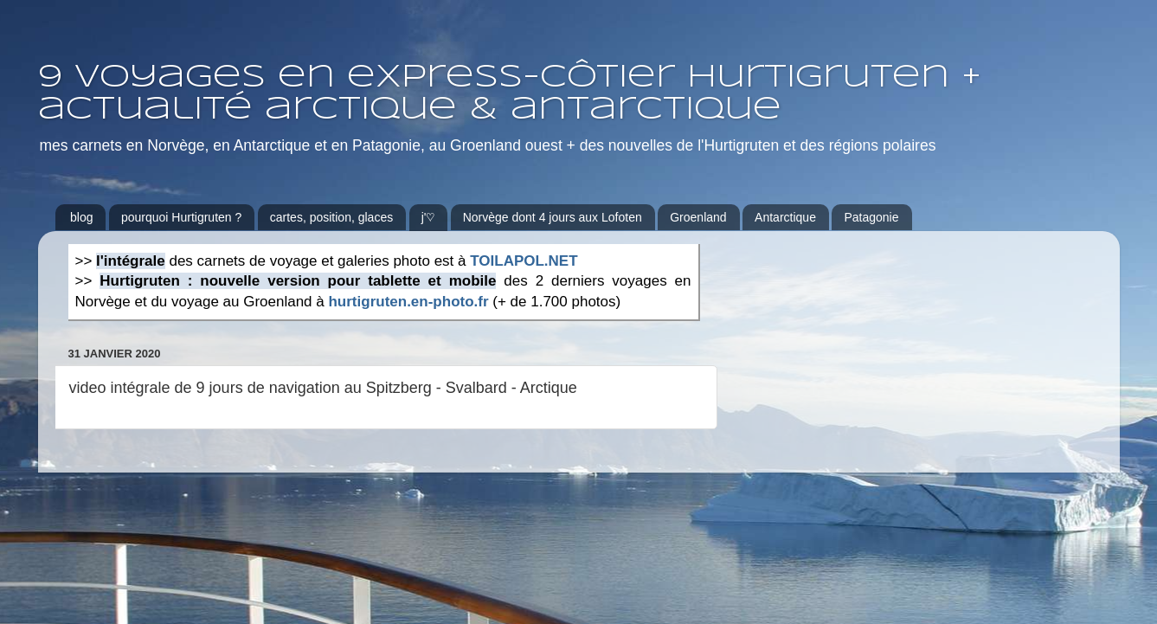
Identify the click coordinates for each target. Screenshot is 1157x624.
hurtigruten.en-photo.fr (408, 301)
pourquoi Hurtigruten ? (181, 217)
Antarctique (785, 217)
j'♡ (428, 217)
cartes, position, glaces (331, 217)
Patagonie (871, 217)
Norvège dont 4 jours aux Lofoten (552, 217)
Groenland (698, 217)
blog (81, 217)
